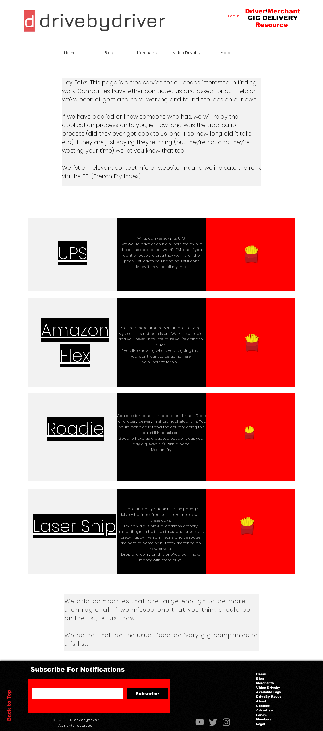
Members (264, 719)
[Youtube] (200, 722)
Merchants (265, 683)
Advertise (264, 710)
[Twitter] (213, 722)
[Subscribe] (147, 693)
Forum (261, 715)
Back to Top (9, 705)
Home (261, 674)
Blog (260, 678)
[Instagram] (226, 722)
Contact (263, 705)
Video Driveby (268, 687)
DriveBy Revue (268, 696)
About (261, 701)
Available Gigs (268, 692)
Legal (260, 724)
